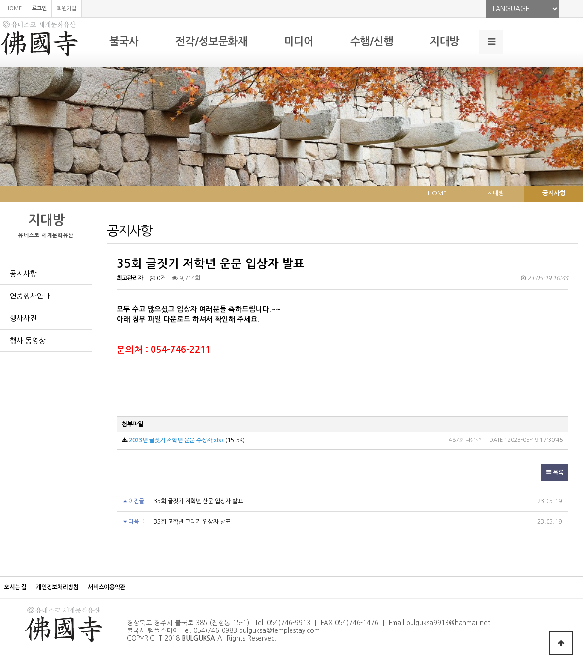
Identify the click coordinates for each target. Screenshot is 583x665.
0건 (158, 278)
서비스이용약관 (106, 587)
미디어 (298, 41)
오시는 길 (15, 587)
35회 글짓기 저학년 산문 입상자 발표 (198, 501)
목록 (555, 472)
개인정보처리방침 (57, 587)
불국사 (123, 41)
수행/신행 (371, 41)
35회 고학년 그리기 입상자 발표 (192, 522)
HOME (13, 8)
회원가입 (66, 8)
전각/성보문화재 (211, 41)
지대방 (444, 41)
